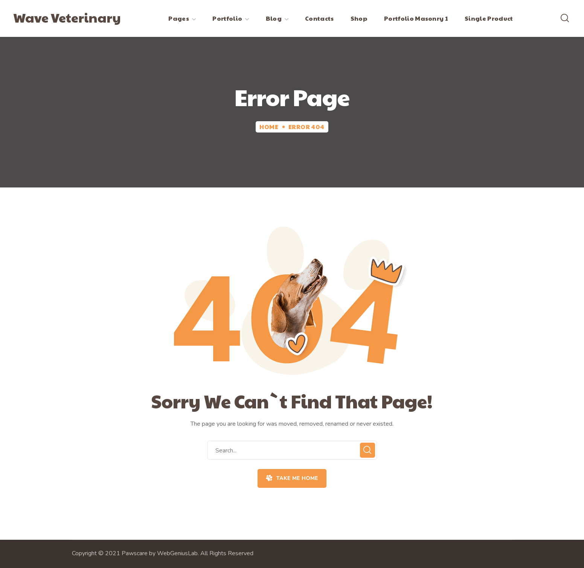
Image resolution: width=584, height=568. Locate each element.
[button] (565, 18)
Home (268, 126)
